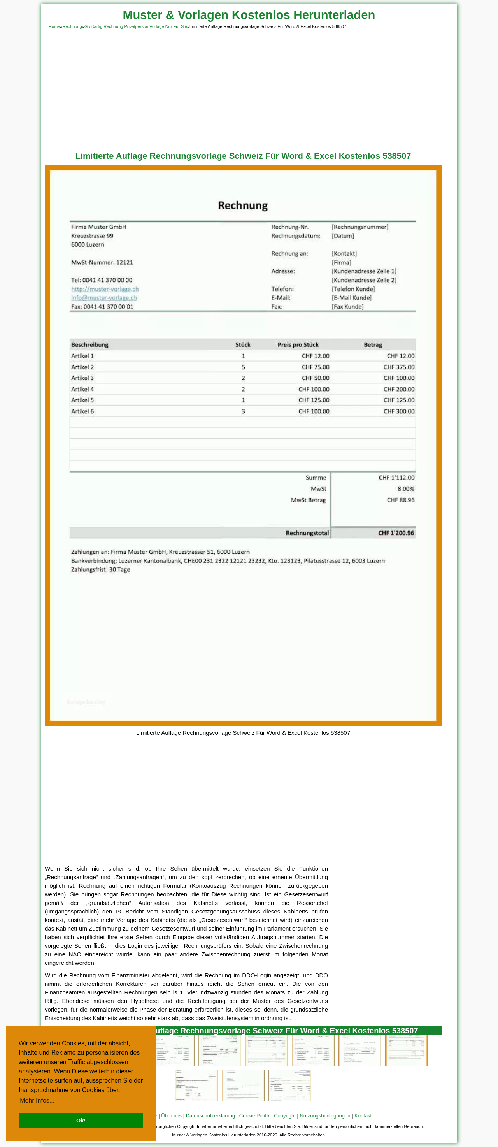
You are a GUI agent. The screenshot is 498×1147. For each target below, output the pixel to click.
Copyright (285, 1116)
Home (54, 26)
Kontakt (363, 1116)
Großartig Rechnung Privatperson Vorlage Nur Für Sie (135, 26)
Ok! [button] (81, 1120)
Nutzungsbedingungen (325, 1116)
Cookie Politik (254, 1116)
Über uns (171, 1116)
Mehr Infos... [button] (37, 1100)
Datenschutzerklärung (210, 1116)
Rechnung (72, 26)
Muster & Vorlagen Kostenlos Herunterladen (249, 15)
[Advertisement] (249, 88)
